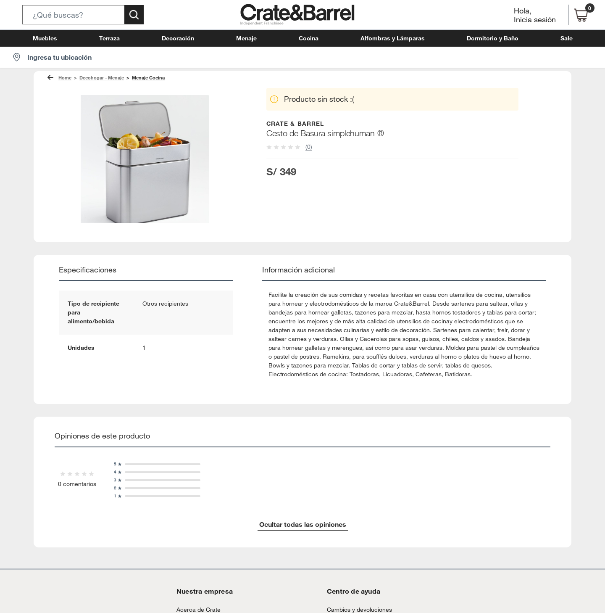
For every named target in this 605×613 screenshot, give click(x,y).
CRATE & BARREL (295, 123)
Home (64, 77)
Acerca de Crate (195, 600)
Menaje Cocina (140, 77)
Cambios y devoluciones (356, 600)
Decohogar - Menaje (98, 77)
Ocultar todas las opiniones (302, 515)
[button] (83, 14)
